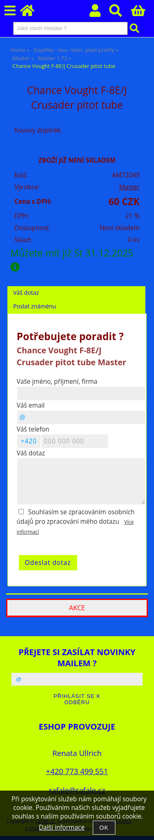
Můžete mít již (74, 259)
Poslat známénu (34, 306)
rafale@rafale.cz (77, 790)
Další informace (61, 827)
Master (129, 187)
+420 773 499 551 (77, 771)
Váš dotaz (26, 292)
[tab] (76, 286)
